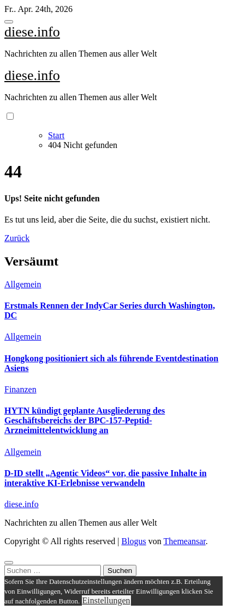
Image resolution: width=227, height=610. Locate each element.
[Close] (8, 562)
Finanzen (20, 389)
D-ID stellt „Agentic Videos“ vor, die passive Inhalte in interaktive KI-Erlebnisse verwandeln (105, 478)
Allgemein (22, 284)
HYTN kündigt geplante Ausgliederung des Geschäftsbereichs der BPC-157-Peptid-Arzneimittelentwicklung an (84, 420)
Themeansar (185, 541)
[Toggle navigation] (8, 21)
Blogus (133, 541)
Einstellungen (106, 600)
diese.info (32, 32)
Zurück (16, 238)
